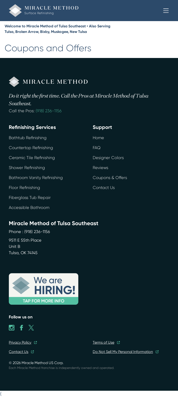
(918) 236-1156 (49, 111)
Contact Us (104, 187)
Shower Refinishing (27, 167)
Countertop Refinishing (31, 147)
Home (98, 137)
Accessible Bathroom (29, 207)
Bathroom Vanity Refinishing (36, 177)
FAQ (97, 147)
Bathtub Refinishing (28, 137)
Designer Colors (108, 157)
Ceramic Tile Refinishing (32, 157)
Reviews (100, 167)
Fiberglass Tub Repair (30, 197)
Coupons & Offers (110, 177)
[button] (166, 10)
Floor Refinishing (24, 187)
